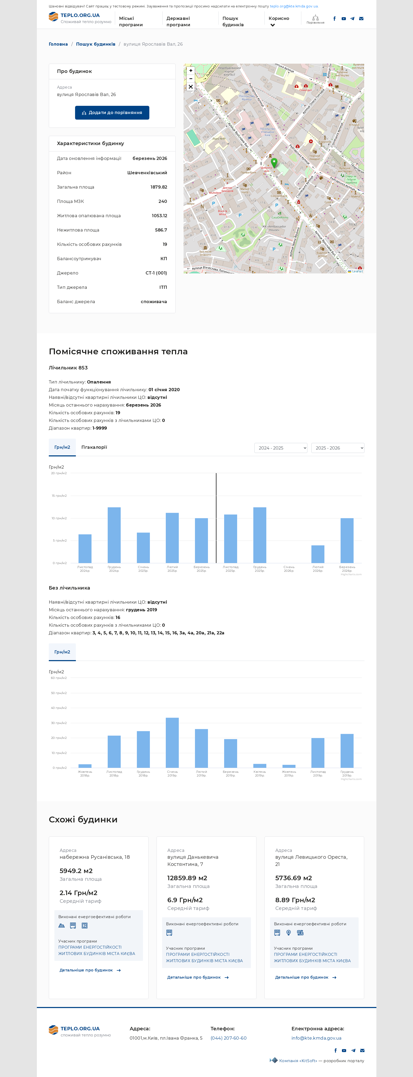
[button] (274, 163)
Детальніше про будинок (90, 970)
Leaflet (355, 271)
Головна (58, 44)
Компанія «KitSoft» (299, 1060)
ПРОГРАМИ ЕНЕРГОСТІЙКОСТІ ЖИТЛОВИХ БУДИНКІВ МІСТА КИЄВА (96, 950)
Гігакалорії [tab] (94, 447)
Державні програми (178, 20)
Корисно (279, 18)
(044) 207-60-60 (229, 1038)
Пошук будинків (233, 20)
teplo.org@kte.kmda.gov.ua (294, 6)
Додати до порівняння (115, 112)
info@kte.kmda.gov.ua (317, 1038)
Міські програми (131, 20)
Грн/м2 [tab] (62, 447)
